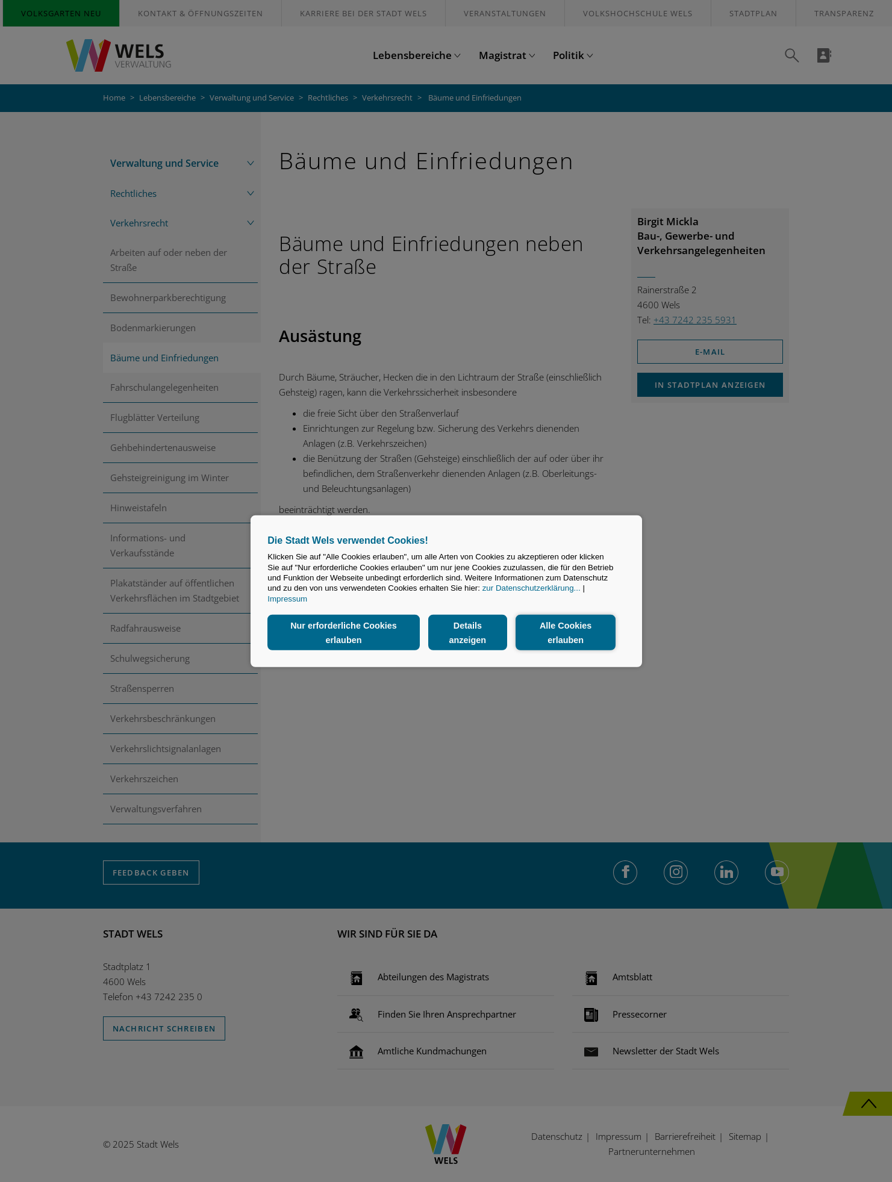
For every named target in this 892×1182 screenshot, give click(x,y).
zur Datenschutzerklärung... (531, 588)
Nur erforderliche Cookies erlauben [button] (343, 632)
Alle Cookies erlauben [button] (565, 632)
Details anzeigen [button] (468, 632)
